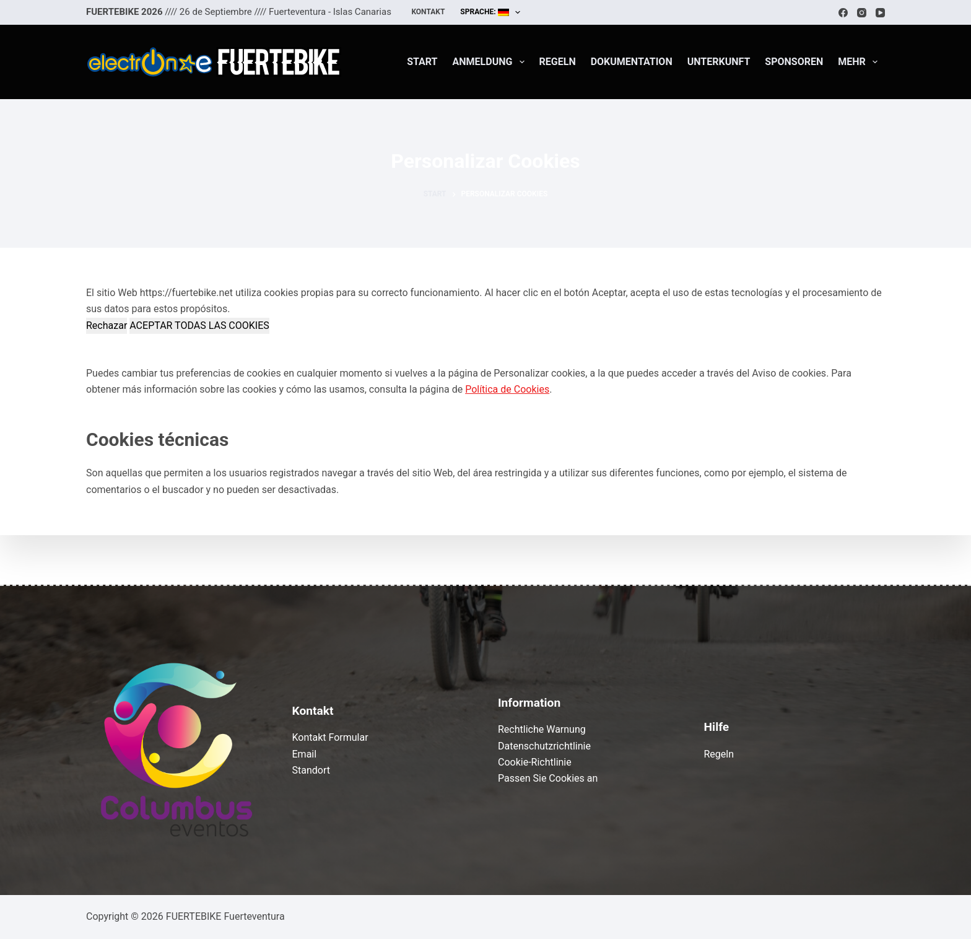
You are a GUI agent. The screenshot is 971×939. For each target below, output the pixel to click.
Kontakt (428, 11)
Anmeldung (491, 62)
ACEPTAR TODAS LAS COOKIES (199, 325)
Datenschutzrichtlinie (544, 746)
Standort (311, 770)
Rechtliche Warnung (542, 729)
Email (304, 754)
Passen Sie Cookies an (548, 778)
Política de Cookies (507, 389)
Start (422, 62)
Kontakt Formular (330, 737)
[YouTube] (880, 12)
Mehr (860, 62)
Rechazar (106, 325)
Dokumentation (632, 62)
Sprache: (492, 12)
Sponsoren (794, 62)
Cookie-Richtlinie (535, 762)
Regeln (557, 62)
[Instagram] (861, 12)
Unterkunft (719, 62)
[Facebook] (843, 12)
